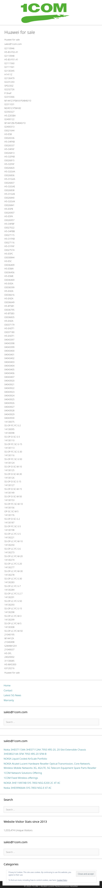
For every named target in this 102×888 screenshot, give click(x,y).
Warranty (9, 700)
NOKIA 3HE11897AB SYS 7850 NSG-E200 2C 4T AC (32, 782)
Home (7, 685)
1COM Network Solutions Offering (23, 773)
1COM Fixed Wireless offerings (21, 777)
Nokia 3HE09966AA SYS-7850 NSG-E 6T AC (28, 787)
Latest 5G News (12, 695)
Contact (8, 690)
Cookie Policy (62, 880)
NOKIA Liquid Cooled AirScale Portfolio (25, 758)
